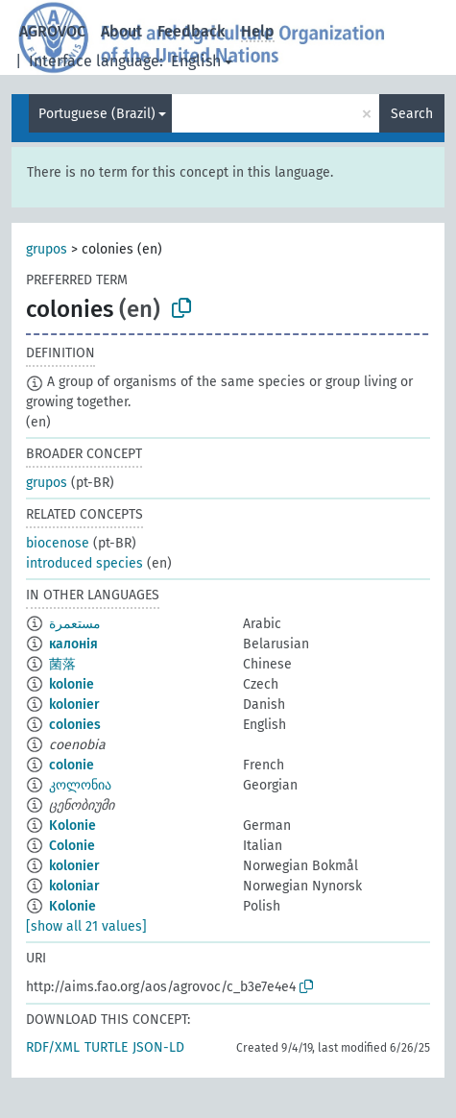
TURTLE (106, 1047)
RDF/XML (53, 1047)
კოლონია (80, 785)
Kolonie (72, 825)
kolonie (71, 684)
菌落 (62, 664)
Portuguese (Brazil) (97, 114)
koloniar (74, 886)
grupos (46, 249)
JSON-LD (158, 1047)
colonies (75, 725)
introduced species (84, 563)
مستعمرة (75, 624)
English (196, 61)
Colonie (72, 846)
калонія (73, 644)
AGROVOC (52, 31)
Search (412, 114)
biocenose (57, 543)
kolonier (74, 704)
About (121, 31)
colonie (71, 765)
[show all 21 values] (86, 926)
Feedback (191, 31)
